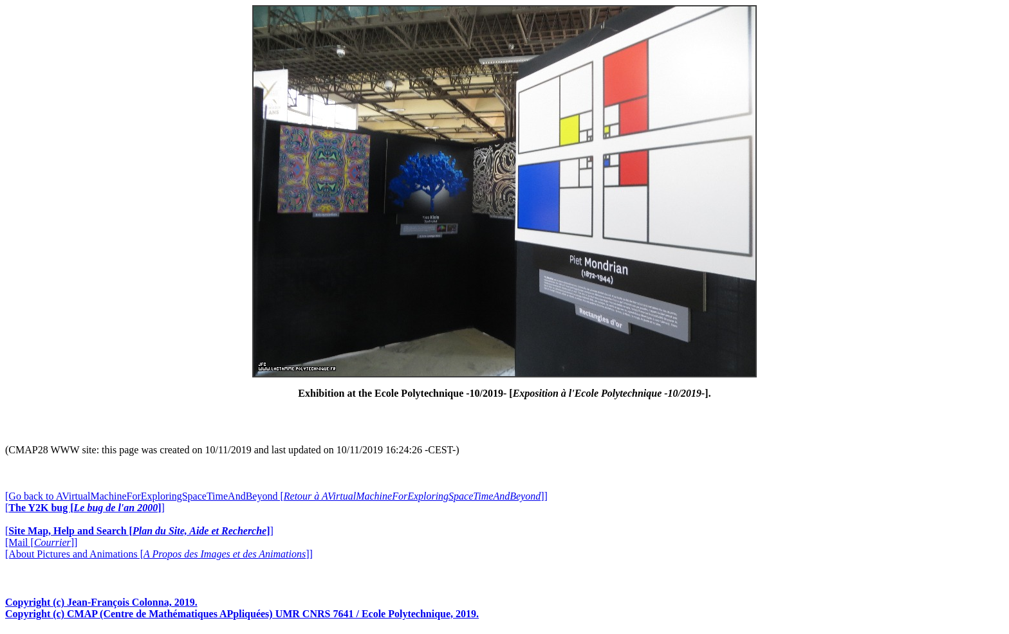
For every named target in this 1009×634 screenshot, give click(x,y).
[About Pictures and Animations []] (159, 553)
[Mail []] (41, 542)
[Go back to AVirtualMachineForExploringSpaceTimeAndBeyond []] (276, 496)
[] (85, 507)
